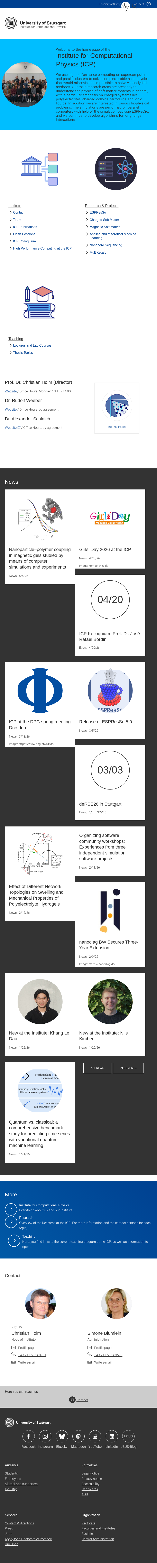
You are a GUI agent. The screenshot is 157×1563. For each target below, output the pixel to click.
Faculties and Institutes (98, 1528)
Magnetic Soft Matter (105, 227)
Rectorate (88, 1523)
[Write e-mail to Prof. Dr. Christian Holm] (23, 1362)
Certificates (90, 1489)
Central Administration (98, 1539)
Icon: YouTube (95, 1436)
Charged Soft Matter (104, 220)
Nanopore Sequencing (106, 245)
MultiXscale (98, 252)
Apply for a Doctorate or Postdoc (28, 1539)
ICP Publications (25, 227)
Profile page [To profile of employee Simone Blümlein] (102, 1347)
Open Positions (24, 234)
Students (11, 1473)
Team (17, 220)
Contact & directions (19, 1523)
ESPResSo (98, 212)
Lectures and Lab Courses (32, 345)
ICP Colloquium (24, 241)
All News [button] (97, 1067)
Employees (13, 1478)
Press (9, 1528)
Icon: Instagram (45, 1436)
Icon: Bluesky (62, 1436)
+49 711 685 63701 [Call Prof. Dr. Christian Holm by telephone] (32, 1355)
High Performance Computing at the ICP (42, 248)
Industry (11, 1489)
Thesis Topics (23, 352)
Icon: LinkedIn (112, 1436)
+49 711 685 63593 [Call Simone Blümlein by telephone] (108, 1355)
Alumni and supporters (21, 1483)
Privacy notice (92, 1478)
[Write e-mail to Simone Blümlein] (99, 1362)
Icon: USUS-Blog (128, 1436)
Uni (111, 4)
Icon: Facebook (28, 1436)
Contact (18, 212)
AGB (85, 1494)
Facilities (88, 1533)
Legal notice (90, 1473)
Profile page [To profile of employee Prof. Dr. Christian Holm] (26, 1347)
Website (11, 391)
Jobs (8, 1533)
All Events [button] (128, 1067)
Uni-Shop (11, 1544)
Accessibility (91, 1483)
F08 (139, 4)
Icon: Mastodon (78, 1436)
